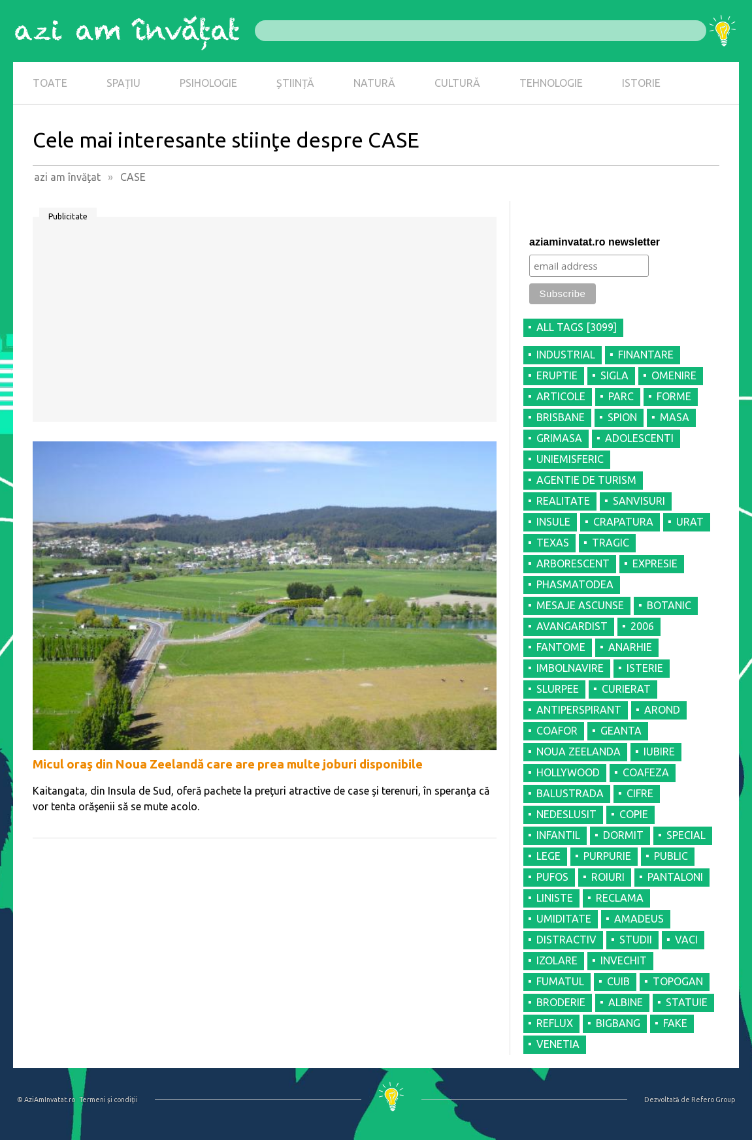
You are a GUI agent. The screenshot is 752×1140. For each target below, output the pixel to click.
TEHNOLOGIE (551, 83)
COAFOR (557, 730)
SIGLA (614, 375)
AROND (662, 710)
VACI (686, 939)
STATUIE (687, 1002)
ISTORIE (641, 83)
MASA (674, 417)
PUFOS (552, 877)
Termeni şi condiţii (108, 1099)
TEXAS (552, 542)
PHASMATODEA (574, 584)
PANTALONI (675, 877)
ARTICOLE (560, 396)
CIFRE (640, 793)
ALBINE (625, 1002)
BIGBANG (618, 1023)
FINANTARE (646, 354)
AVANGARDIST (572, 626)
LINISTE (554, 898)
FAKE (675, 1023)
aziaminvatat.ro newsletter (594, 241)
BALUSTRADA (570, 793)
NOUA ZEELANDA (578, 751)
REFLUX (554, 1023)
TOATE (50, 83)
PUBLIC (671, 856)
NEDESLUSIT (566, 814)
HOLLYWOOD (568, 772)
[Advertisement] (264, 323)
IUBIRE (659, 751)
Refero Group (713, 1099)
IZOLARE (557, 960)
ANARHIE (630, 647)
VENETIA (558, 1044)
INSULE (553, 522)
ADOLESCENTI (639, 438)
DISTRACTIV (566, 939)
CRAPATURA (623, 522)
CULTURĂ (457, 83)
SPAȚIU (123, 83)
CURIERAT (626, 689)
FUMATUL (560, 981)
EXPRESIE (655, 563)
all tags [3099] (576, 327)
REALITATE (563, 501)
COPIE (633, 814)
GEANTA (621, 730)
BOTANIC (669, 605)
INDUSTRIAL (565, 354)
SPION (622, 417)
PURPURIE (607, 856)
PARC (621, 396)
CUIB (618, 981)
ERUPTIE (557, 375)
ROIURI (608, 877)
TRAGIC (610, 542)
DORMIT (623, 835)
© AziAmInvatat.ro (46, 1099)
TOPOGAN (678, 981)
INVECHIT (623, 960)
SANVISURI (639, 501)
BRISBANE (560, 417)
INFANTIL (558, 835)
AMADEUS (639, 919)
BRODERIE (560, 1002)
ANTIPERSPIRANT (578, 710)
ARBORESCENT (573, 563)
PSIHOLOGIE (208, 83)
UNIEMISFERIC (570, 459)
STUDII (635, 939)
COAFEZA (646, 772)
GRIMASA (559, 438)
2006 (642, 626)
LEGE (548, 856)
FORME (674, 396)
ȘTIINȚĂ (295, 83)
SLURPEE (557, 689)
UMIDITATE (563, 919)
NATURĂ (374, 83)
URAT (690, 522)
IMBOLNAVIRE (570, 668)
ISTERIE (645, 668)
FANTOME (560, 647)
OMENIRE (673, 375)
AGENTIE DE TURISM (586, 480)
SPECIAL (686, 835)
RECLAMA (620, 898)
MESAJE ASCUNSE (580, 605)
